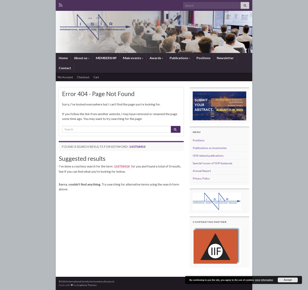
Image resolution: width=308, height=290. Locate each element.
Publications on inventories (210, 148)
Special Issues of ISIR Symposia (212, 163)
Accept (288, 280)
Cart (96, 77)
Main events (133, 58)
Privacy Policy (201, 178)
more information (264, 280)
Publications (180, 58)
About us (82, 58)
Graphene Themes (86, 285)
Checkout (83, 77)
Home (63, 58)
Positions (204, 58)
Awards (156, 58)
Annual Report (202, 170)
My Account (65, 77)
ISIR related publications (208, 155)
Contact (65, 68)
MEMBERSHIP (106, 58)
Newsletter (225, 58)
